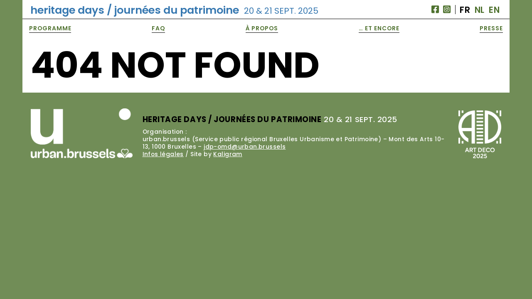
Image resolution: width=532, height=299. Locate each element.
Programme (50, 28)
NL (480, 10)
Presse (491, 28)
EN (494, 10)
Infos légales (163, 154)
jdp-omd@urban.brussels (245, 146)
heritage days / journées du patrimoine (174, 9)
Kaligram (227, 154)
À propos (262, 28)
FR (465, 10)
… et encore (379, 28)
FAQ (158, 28)
